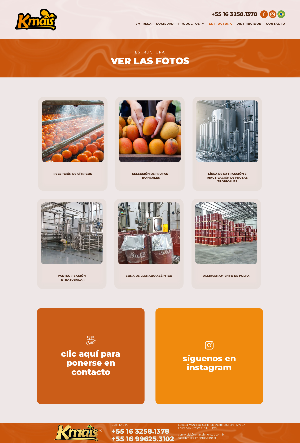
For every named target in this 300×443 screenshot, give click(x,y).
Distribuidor (248, 23)
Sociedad (165, 23)
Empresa (143, 23)
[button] (190, 24)
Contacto (275, 23)
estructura (220, 23)
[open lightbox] (73, 131)
